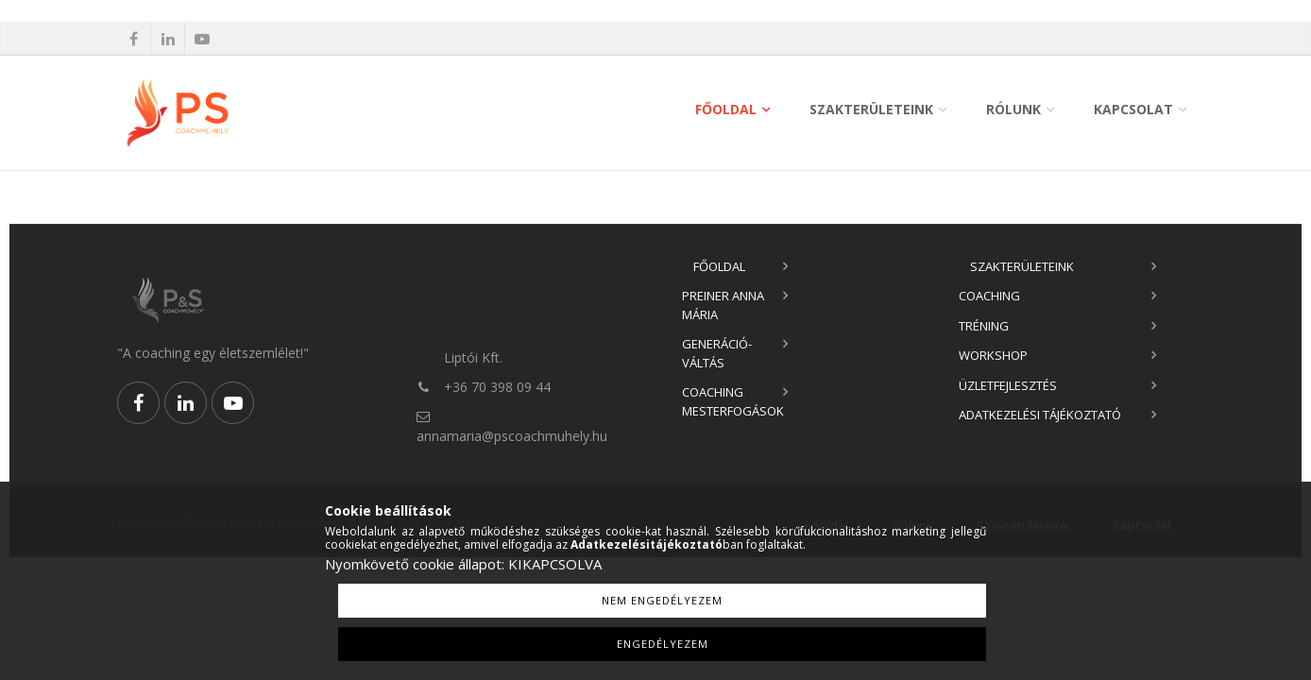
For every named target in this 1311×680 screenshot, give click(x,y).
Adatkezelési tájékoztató (1040, 414)
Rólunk (1013, 109)
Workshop (993, 355)
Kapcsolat (1133, 109)
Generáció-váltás (717, 353)
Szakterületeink (871, 109)
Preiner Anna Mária (723, 305)
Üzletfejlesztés (1008, 385)
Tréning (984, 325)
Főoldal (726, 109)
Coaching (989, 295)
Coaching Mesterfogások (733, 401)
